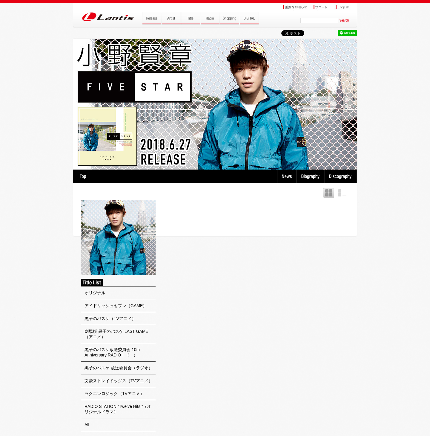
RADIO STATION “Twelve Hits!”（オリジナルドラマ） (118, 409)
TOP (83, 176)
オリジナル (95, 292)
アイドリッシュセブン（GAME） (116, 305)
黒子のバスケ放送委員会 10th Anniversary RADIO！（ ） (112, 352)
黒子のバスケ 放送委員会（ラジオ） (119, 367)
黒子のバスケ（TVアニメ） (110, 318)
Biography (311, 176)
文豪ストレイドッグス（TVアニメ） (119, 380)
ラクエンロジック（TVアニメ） (114, 393)
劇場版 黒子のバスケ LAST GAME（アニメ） (116, 334)
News (287, 176)
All (87, 424)
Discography (341, 176)
